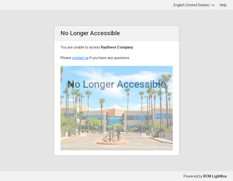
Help (223, 5)
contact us (80, 58)
